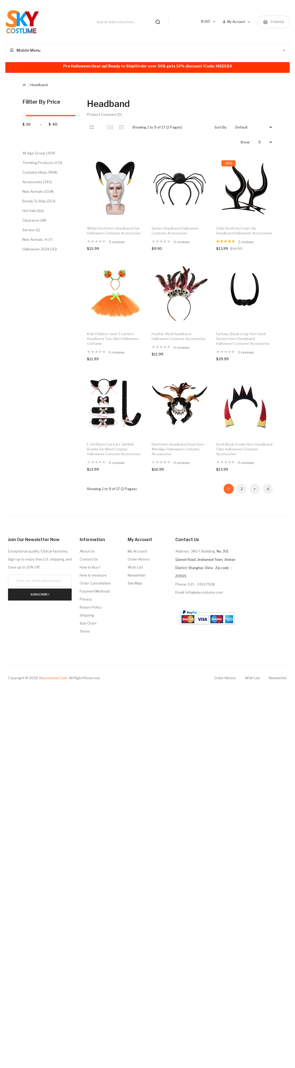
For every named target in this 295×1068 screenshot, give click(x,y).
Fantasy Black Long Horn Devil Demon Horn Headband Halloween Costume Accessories (243, 339)
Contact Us (89, 559)
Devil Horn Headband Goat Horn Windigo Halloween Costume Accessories (178, 449)
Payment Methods (95, 591)
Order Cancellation (95, 583)
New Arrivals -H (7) (37, 239)
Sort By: (221, 127)
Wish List (135, 567)
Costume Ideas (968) (39, 172)
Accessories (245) (37, 182)
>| (267, 489)
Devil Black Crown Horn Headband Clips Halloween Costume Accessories (244, 449)
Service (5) (31, 230)
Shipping (87, 615)
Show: (245, 142)
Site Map (135, 583)
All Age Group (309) (38, 153)
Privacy (86, 599)
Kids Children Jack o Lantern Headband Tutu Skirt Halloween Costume (113, 339)
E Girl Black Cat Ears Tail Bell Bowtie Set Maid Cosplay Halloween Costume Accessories (114, 449)
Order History (139, 559)
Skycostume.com (53, 678)
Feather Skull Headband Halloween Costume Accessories (178, 336)
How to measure (93, 575)
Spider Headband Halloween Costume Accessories (175, 230)
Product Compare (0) (104, 114)
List (121, 127)
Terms (85, 631)
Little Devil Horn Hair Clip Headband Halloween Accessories (244, 230)
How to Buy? (90, 567)
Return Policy (91, 607)
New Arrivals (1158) (38, 191)
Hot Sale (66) (33, 211)
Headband (39, 85)
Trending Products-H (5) (42, 163)
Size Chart (88, 623)
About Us (87, 551)
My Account (137, 551)
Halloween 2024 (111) (39, 249)
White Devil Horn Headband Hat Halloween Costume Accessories (114, 230)
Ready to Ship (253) (38, 201)
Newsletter (137, 575)
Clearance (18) (34, 220)
